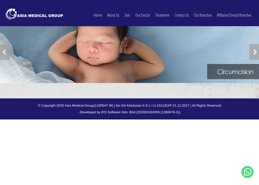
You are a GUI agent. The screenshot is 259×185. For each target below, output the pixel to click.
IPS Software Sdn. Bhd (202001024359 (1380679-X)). (141, 112)
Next (254, 52)
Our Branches (203, 12)
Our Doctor (142, 12)
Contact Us (182, 12)
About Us (113, 12)
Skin (127, 12)
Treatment (162, 12)
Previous (5, 52)
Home (98, 12)
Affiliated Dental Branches (234, 12)
